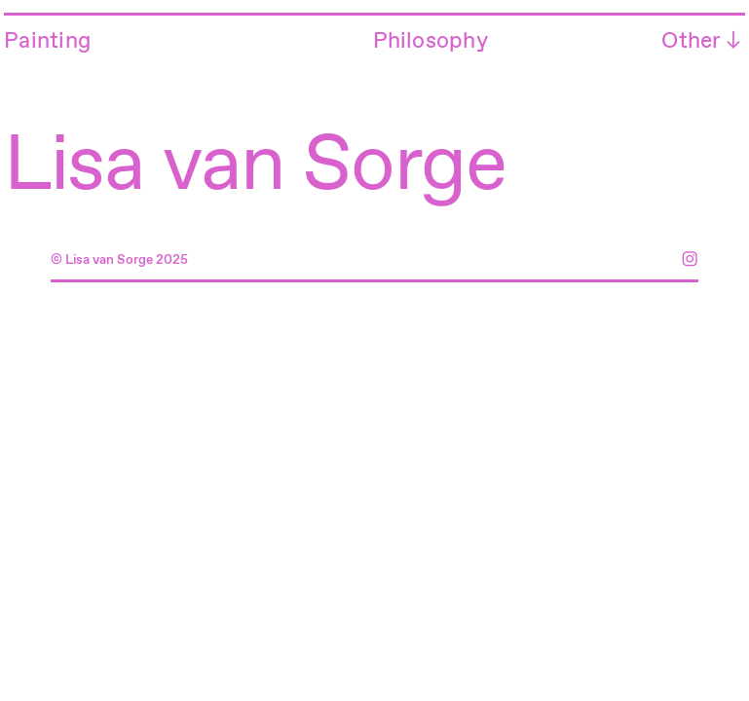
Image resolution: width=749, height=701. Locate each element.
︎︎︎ (733, 41)
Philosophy (430, 41)
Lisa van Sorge (255, 167)
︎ (689, 260)
